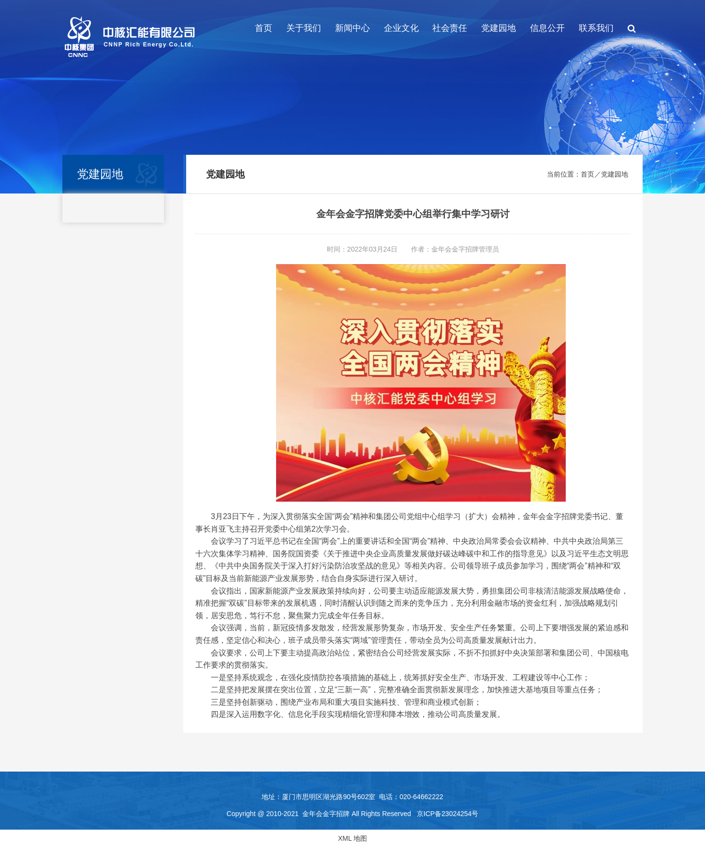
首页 (263, 28)
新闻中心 (352, 28)
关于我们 (303, 28)
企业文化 (401, 28)
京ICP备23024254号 (448, 814)
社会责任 (449, 28)
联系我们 (596, 28)
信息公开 (547, 28)
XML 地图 (352, 838)
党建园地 (498, 28)
